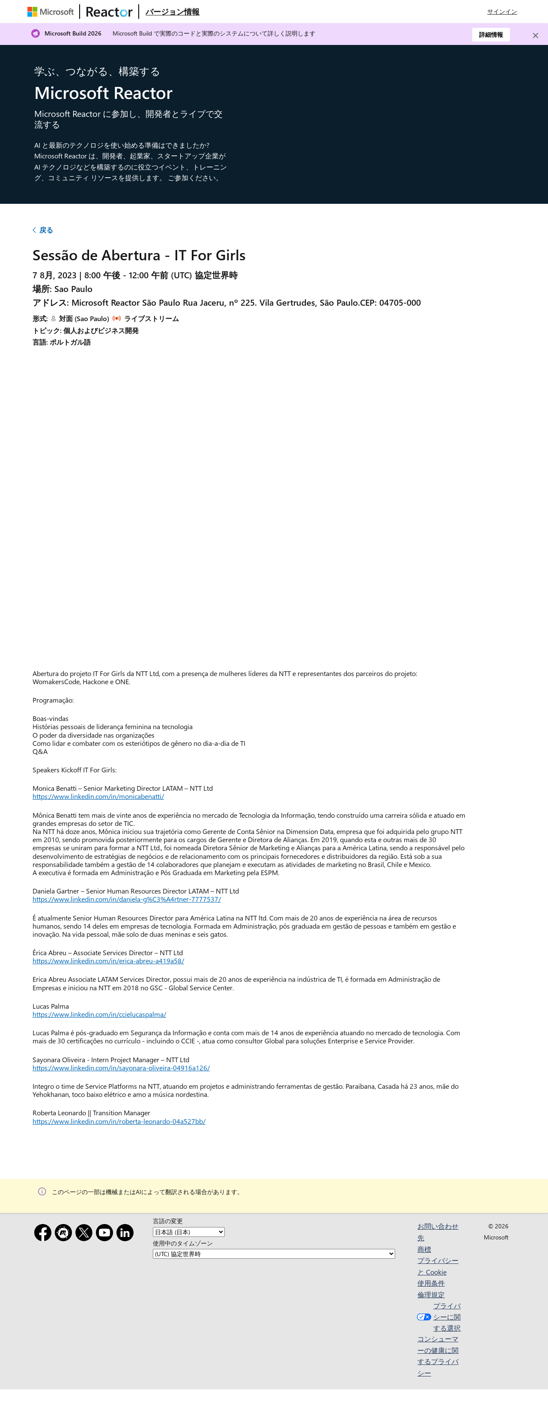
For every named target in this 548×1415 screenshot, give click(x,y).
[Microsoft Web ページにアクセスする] (52, 11)
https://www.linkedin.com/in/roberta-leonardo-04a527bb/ (119, 1121)
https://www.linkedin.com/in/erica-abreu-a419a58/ (108, 960)
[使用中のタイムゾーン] (274, 1254)
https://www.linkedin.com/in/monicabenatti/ (98, 796)
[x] (85, 1234)
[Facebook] (44, 1234)
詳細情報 (491, 34)
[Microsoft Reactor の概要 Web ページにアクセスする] (172, 11)
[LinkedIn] (126, 1234)
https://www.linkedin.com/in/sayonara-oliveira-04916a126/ (121, 1067)
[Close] (535, 35)
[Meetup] (65, 1234)
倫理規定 (431, 1294)
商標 (424, 1249)
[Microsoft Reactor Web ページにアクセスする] (109, 11)
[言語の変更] (189, 1232)
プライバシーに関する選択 (438, 1316)
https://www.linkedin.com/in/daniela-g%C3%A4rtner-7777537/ (127, 898)
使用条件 (431, 1282)
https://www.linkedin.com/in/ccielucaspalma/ (99, 1014)
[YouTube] (106, 1234)
